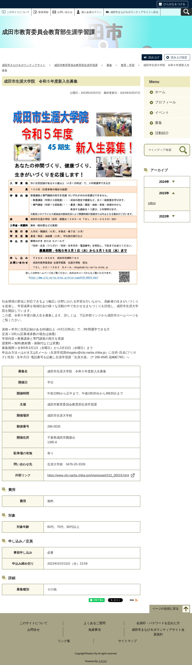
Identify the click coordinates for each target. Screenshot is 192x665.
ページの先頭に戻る (165, 608)
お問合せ (33, 629)
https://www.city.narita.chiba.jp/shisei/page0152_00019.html (91, 475)
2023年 (164, 193)
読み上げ (153, 57)
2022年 (164, 216)
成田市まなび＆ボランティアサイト (23, 65)
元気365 (102, 661)
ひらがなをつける (174, 4)
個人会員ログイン (91, 12)
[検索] (183, 150)
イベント (162, 112)
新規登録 (43, 12)
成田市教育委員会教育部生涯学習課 (76, 65)
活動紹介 (162, 133)
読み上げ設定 (179, 57)
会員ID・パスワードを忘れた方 (158, 623)
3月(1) (152, 203)
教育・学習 (127, 65)
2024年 (164, 181)
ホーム (160, 92)
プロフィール (165, 102)
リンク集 (64, 641)
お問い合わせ (64, 12)
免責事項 (94, 629)
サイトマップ (127, 641)
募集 (109, 65)
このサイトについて (18, 12)
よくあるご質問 (94, 623)
